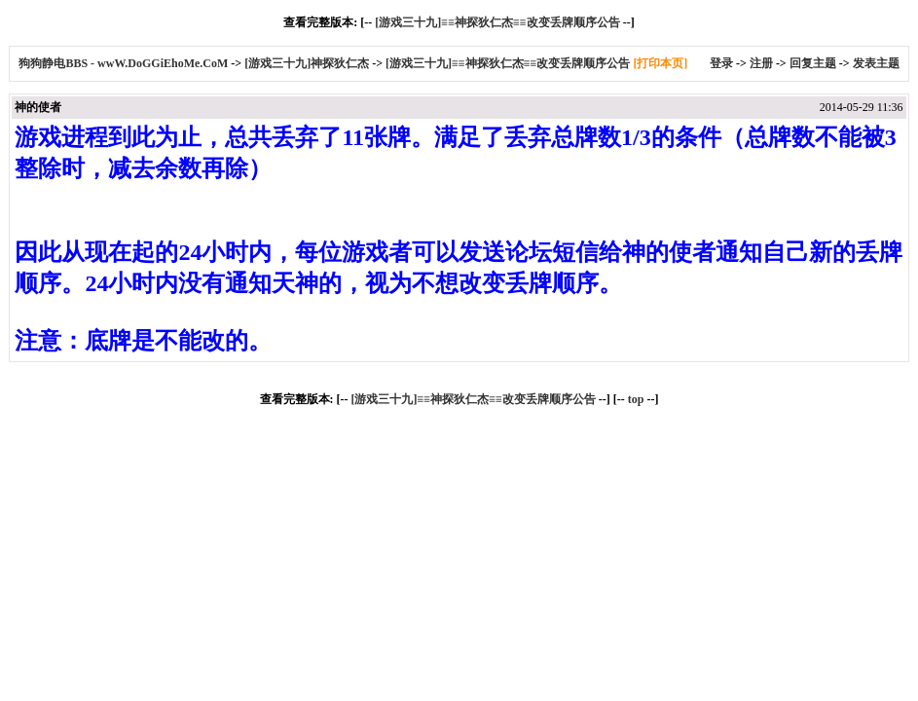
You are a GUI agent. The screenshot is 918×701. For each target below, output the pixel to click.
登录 (721, 63)
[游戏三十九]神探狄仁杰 (306, 63)
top (636, 399)
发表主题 (876, 63)
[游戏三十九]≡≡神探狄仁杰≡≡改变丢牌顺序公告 (497, 22)
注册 (761, 63)
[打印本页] (660, 63)
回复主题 (812, 63)
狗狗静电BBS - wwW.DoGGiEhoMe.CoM (124, 63)
